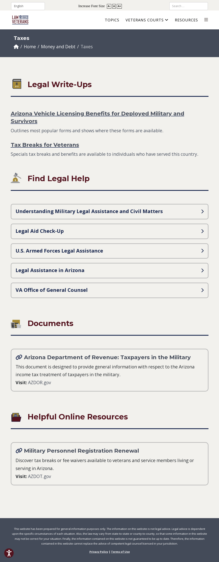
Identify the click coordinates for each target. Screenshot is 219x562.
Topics (112, 19)
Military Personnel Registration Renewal (81, 450)
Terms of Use (120, 552)
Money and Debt (58, 47)
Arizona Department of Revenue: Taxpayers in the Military (107, 357)
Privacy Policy (98, 552)
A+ (119, 6)
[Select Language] (28, 6)
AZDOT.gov (39, 476)
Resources (186, 19)
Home (30, 47)
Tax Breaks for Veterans (45, 144)
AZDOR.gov (39, 382)
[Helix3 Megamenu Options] (206, 19)
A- (109, 6)
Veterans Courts (145, 19)
